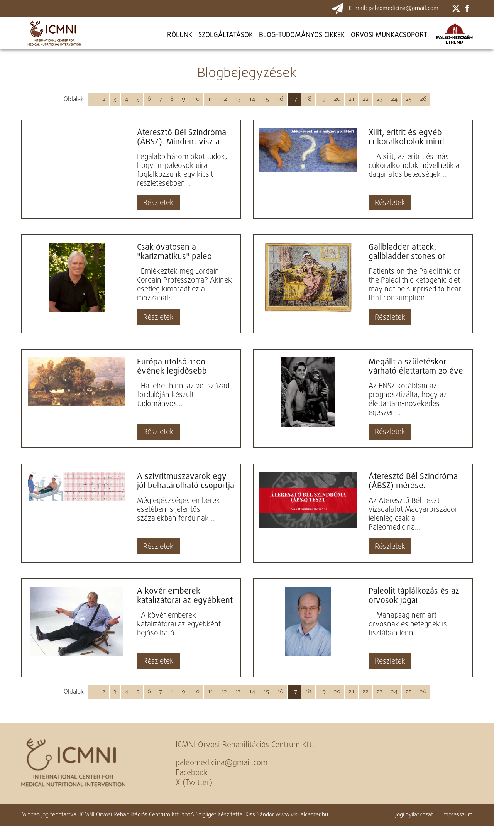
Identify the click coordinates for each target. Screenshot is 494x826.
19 (323, 99)
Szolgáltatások (225, 35)
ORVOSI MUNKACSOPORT (389, 35)
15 (266, 99)
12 (224, 99)
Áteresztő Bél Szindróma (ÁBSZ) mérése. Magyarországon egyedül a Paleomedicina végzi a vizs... (415, 481)
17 (294, 99)
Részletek (158, 203)
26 (423, 99)
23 (380, 99)
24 (394, 99)
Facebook (192, 773)
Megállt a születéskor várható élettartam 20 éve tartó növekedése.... (416, 366)
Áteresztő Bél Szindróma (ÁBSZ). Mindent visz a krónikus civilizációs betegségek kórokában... (182, 137)
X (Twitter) (194, 783)
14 (252, 99)
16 (280, 99)
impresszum (457, 815)
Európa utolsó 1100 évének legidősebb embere (172, 366)
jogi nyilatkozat (414, 815)
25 (409, 99)
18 (308, 99)
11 (210, 99)
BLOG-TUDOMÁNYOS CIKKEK (302, 35)
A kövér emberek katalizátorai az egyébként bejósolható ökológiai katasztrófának (185, 596)
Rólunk (179, 35)
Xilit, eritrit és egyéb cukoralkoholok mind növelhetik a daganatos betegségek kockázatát (411, 137)
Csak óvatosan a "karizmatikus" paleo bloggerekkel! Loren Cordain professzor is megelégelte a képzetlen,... (175, 252)
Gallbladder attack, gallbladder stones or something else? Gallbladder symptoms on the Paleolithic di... (415, 252)
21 (351, 99)
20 (337, 99)
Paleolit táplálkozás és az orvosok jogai (414, 596)
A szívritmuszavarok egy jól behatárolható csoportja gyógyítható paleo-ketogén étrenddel (185, 481)
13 (238, 99)
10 (196, 99)
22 (365, 99)
